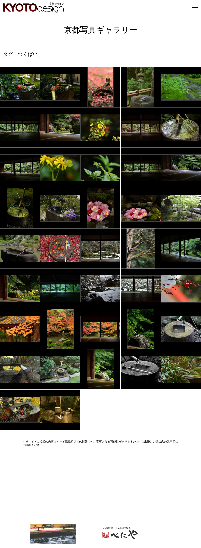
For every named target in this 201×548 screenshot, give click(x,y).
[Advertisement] (101, 485)
